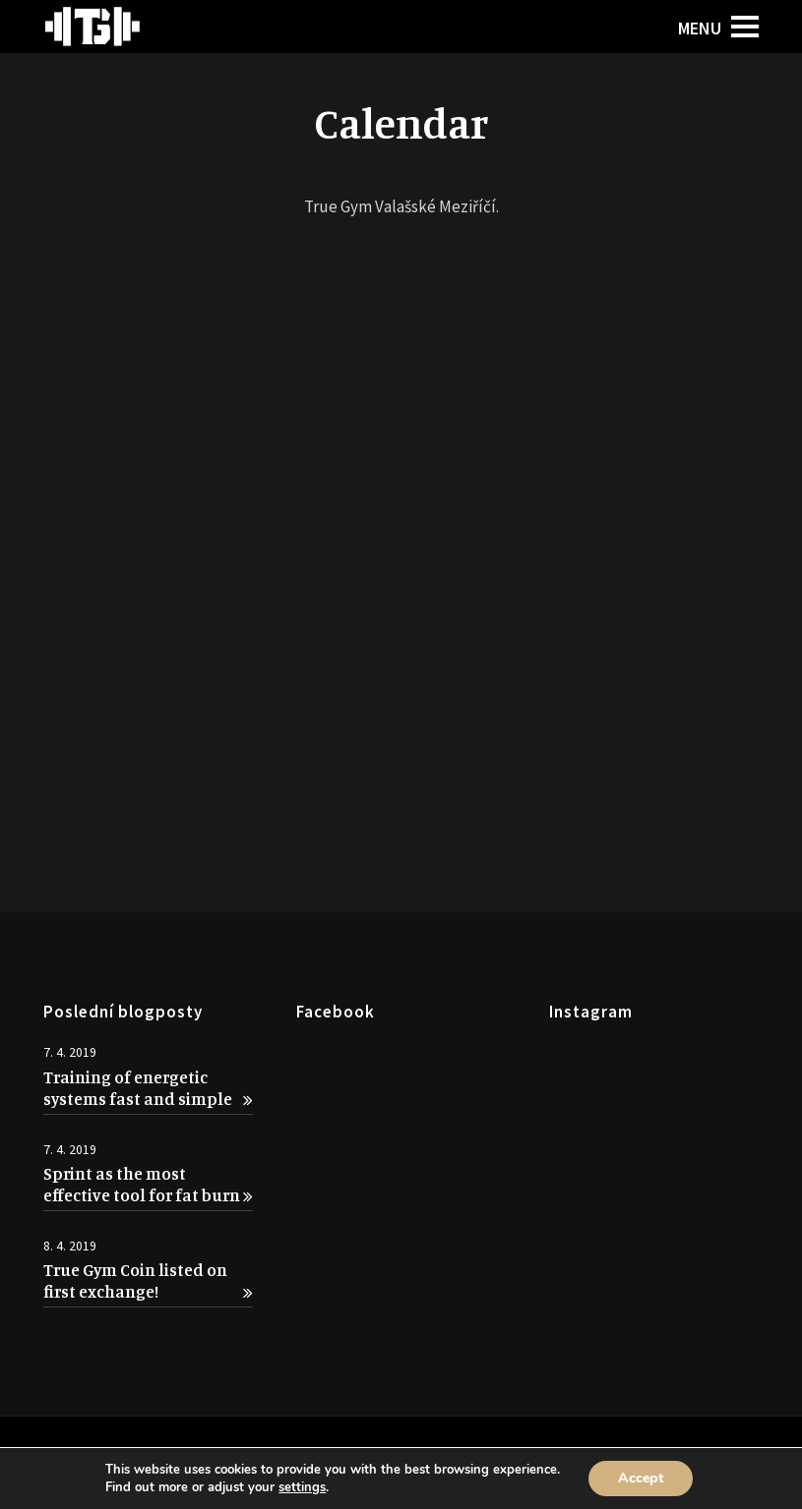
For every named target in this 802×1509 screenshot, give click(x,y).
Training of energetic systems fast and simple (148, 1088)
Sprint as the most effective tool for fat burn (148, 1184)
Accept (640, 1478)
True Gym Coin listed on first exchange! (148, 1280)
